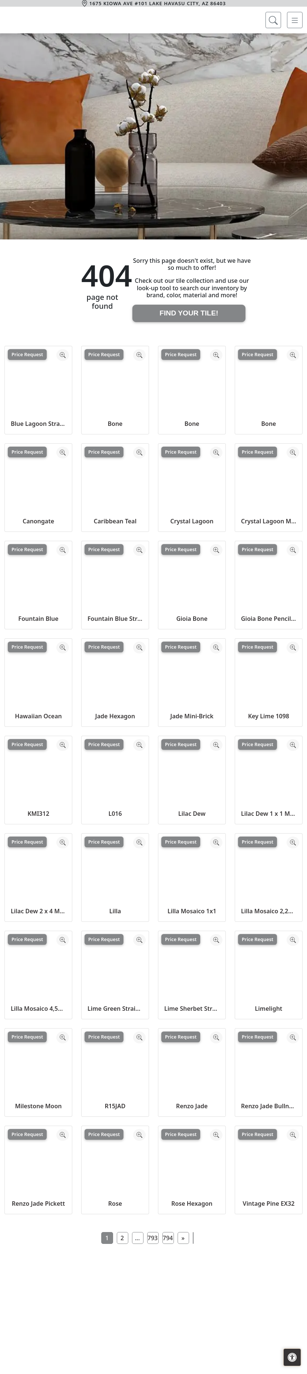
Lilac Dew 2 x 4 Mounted (38, 911)
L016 (115, 813)
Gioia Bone (191, 619)
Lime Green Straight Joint (115, 1008)
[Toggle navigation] (295, 20)
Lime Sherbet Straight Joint (191, 1008)
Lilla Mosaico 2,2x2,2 (268, 911)
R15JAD (115, 1106)
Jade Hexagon (115, 716)
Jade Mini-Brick (192, 716)
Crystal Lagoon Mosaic (268, 521)
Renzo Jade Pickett (38, 1203)
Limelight (269, 1008)
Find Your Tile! (188, 313)
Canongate (38, 521)
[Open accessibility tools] (292, 1357)
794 (168, 1238)
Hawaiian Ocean (38, 716)
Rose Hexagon (191, 1203)
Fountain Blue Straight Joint (115, 619)
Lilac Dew (191, 813)
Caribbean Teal (115, 521)
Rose (115, 1203)
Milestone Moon (38, 1106)
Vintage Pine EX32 (269, 1203)
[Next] (183, 1238)
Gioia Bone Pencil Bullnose (268, 619)
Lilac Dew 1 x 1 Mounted (268, 813)
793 (153, 1238)
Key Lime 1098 (268, 716)
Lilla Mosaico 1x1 (192, 911)
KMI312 (38, 813)
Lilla (115, 911)
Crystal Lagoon (191, 521)
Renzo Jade (192, 1106)
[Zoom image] (62, 355)
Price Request (27, 354)
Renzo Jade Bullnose (268, 1106)
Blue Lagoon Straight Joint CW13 (38, 424)
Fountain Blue (38, 619)
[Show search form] (273, 20)
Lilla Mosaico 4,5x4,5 (38, 1008)
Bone (115, 424)
